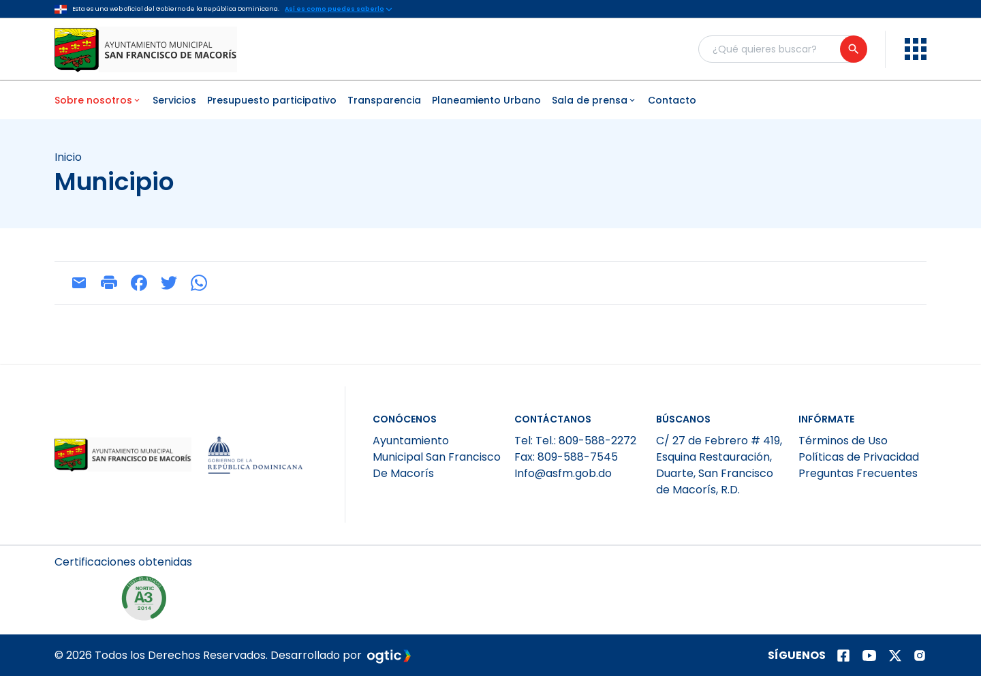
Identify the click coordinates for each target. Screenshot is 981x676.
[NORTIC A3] (147, 601)
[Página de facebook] (843, 655)
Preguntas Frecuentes (858, 473)
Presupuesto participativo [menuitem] (272, 100)
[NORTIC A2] (85, 601)
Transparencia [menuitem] (384, 100)
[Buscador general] (782, 49)
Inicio (68, 157)
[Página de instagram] (919, 655)
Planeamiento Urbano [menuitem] (486, 100)
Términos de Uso (843, 440)
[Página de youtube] (869, 655)
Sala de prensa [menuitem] (594, 100)
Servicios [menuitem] (174, 100)
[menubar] (490, 100)
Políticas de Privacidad (858, 457)
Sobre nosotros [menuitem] (98, 100)
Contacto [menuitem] (672, 100)
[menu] (915, 49)
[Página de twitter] (895, 655)
